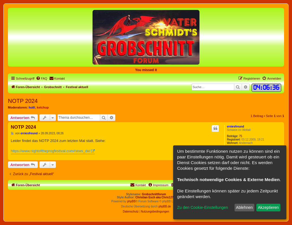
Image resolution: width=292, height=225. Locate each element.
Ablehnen (244, 207)
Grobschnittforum (154, 194)
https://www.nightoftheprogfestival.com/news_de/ (50, 151)
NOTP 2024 (23, 101)
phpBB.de (164, 206)
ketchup (43, 107)
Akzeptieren (268, 207)
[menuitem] (41, 78)
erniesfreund (235, 126)
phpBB (131, 201)
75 (240, 136)
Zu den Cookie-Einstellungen (202, 207)
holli (32, 107)
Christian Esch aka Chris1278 (155, 197)
